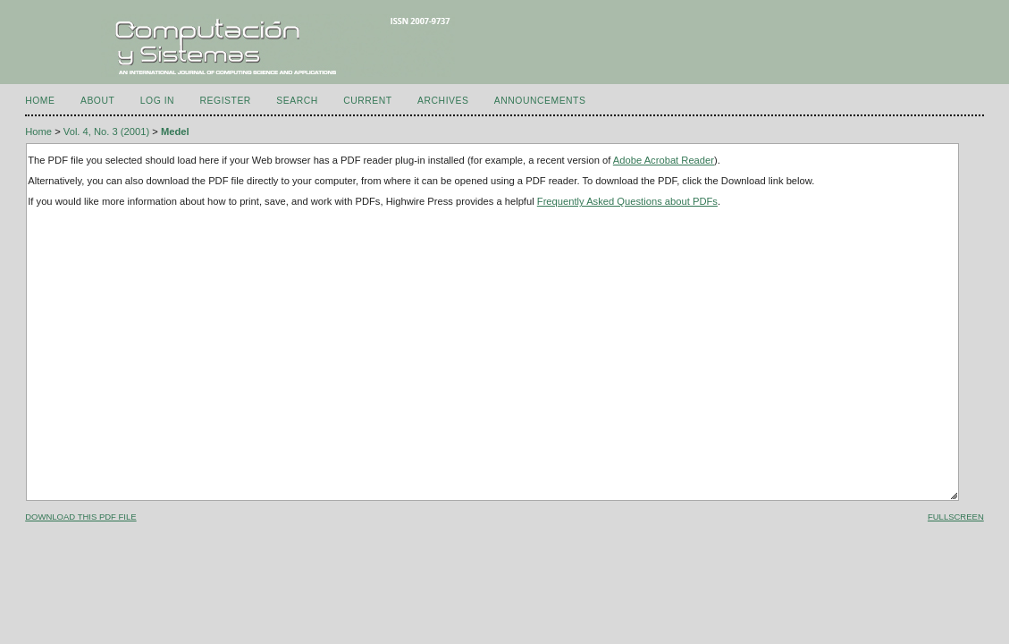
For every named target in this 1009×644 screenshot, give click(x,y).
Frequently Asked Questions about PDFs (627, 201)
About (97, 101)
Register (225, 101)
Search (296, 101)
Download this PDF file (80, 516)
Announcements (540, 101)
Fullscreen (956, 516)
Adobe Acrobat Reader (663, 160)
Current (367, 101)
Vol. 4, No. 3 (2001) (106, 131)
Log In (157, 101)
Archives (442, 101)
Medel (175, 131)
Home (40, 101)
